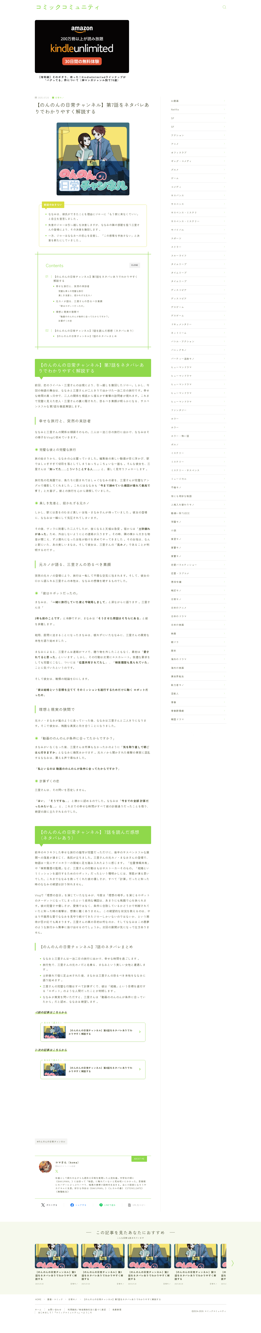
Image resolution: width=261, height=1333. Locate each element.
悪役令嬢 (176, 582)
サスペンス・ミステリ (184, 212)
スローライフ (179, 255)
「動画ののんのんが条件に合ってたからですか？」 (84, 316)
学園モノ (176, 521)
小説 (173, 530)
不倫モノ (176, 487)
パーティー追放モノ (183, 358)
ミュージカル (179, 478)
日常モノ (58, 98)
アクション (177, 135)
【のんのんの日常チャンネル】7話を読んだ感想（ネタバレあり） (94, 330)
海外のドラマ (179, 659)
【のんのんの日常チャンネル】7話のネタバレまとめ (86, 336)
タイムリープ (179, 264)
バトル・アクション (183, 341)
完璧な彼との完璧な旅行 (70, 291)
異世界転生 (177, 676)
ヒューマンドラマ (181, 367)
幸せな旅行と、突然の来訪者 (73, 286)
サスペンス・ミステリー (185, 221)
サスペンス (177, 204)
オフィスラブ (179, 152)
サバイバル (177, 229)
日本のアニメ (179, 607)
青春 (173, 702)
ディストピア (179, 289)
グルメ (175, 169)
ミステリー (177, 453)
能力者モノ (177, 685)
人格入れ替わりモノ (183, 504)
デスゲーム (177, 307)
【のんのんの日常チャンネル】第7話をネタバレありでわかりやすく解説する (95, 279)
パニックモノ (179, 350)
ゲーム (175, 178)
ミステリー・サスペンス (185, 470)
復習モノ (176, 539)
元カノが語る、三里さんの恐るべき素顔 (79, 301)
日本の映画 (177, 624)
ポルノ (175, 444)
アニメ (175, 143)
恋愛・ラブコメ (180, 573)
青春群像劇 (177, 710)
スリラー (176, 247)
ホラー (175, 418)
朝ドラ (175, 642)
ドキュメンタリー (181, 324)
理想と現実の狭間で (67, 311)
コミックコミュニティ (68, 7)
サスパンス (177, 195)
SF (172, 118)
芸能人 (175, 693)
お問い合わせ (54, 1309)
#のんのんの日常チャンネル (51, 1141)
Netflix (175, 109)
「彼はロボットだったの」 (71, 305)
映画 (173, 633)
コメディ (176, 186)
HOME (38, 1299)
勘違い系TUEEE (180, 513)
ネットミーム (179, 332)
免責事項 (117, 1309)
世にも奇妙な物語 (181, 496)
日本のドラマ (179, 616)
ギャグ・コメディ (181, 161)
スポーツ (176, 238)
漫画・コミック (55, 1299)
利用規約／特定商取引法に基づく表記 (87, 1309)
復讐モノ (176, 547)
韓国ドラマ (177, 719)
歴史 (173, 650)
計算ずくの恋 (65, 320)
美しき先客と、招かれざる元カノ (75, 295)
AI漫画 (175, 101)
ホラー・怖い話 (180, 436)
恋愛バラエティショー (184, 564)
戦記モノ (176, 590)
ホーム (38, 1309)
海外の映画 (177, 667)
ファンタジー (179, 410)
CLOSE (134, 265)
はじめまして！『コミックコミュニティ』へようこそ (65, 1312)
